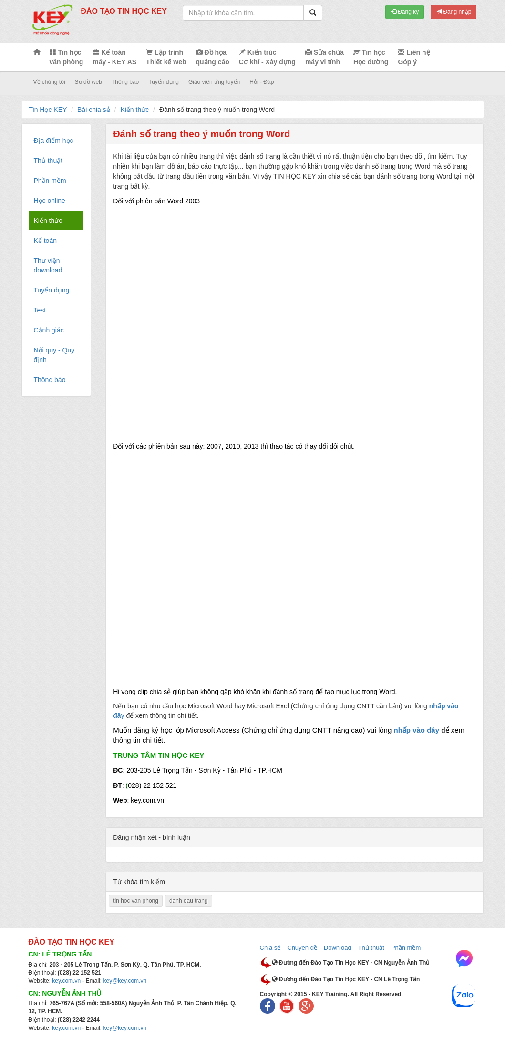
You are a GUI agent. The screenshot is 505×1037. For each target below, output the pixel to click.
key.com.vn (66, 980)
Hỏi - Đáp (261, 82)
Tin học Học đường (370, 57)
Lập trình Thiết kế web (166, 57)
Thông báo (125, 82)
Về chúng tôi (49, 82)
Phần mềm (406, 947)
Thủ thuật (371, 947)
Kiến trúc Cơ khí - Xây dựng (267, 57)
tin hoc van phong (135, 900)
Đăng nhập (453, 12)
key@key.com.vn (124, 980)
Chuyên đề (302, 947)
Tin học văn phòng (66, 57)
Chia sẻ (270, 947)
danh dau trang (188, 900)
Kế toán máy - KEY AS (114, 57)
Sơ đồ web (88, 82)
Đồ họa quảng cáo (212, 57)
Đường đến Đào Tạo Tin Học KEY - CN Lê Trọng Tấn (346, 979)
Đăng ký (405, 12)
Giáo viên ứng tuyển (214, 82)
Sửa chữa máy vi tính (324, 57)
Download (337, 947)
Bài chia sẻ (93, 109)
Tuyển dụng (163, 82)
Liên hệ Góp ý (414, 57)
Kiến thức (134, 109)
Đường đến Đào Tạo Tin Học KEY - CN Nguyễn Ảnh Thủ (351, 962)
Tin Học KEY (48, 109)
